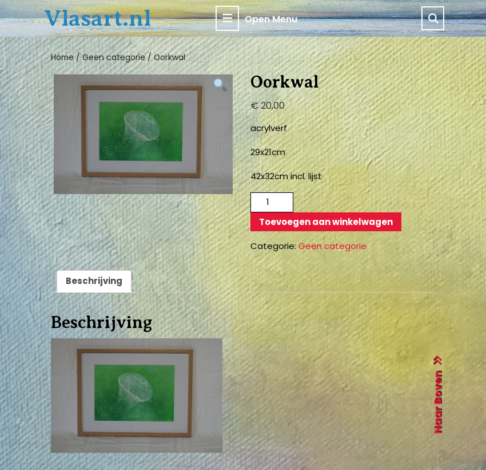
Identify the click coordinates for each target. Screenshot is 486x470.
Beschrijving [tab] (94, 281)
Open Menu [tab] (256, 18)
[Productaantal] (271, 202)
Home (62, 57)
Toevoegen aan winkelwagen (326, 222)
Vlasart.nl (97, 18)
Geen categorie (113, 57)
